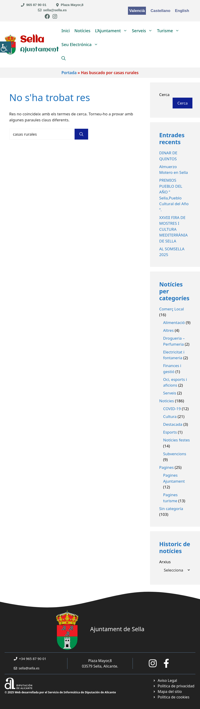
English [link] (182, 11)
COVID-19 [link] (172, 408)
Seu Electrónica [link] (80, 44)
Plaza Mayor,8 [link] (72, 5)
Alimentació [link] (174, 322)
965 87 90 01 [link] (36, 5)
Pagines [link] (166, 467)
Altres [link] (168, 330)
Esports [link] (170, 432)
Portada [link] (69, 72)
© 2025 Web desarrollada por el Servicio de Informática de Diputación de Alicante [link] (60, 692)
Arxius (165, 561)
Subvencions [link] (174, 453)
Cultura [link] (170, 416)
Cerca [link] (182, 103)
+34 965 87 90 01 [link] (32, 658)
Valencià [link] (137, 11)
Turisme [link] (169, 31)
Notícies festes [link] (176, 440)
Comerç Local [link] (171, 309)
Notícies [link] (82, 30)
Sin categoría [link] (171, 508)
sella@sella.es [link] (55, 10)
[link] (5, 47)
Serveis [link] (143, 31)
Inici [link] (65, 30)
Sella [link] (32, 40)
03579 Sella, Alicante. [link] (100, 666)
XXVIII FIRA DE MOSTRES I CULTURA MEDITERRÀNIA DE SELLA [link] (173, 229)
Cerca (164, 94)
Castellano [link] (160, 11)
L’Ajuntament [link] (112, 31)
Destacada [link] (173, 424)
